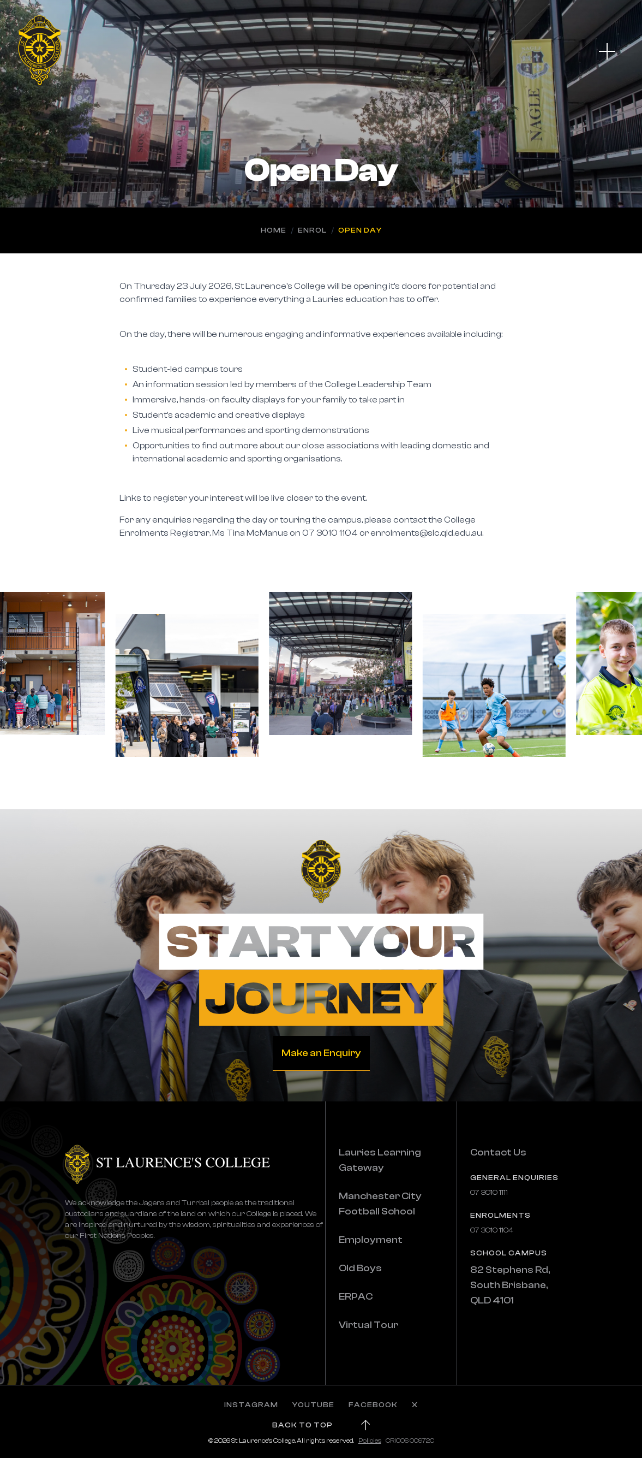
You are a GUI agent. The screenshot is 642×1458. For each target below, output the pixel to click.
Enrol (312, 230)
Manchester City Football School (380, 1203)
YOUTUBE (313, 1405)
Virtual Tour (368, 1325)
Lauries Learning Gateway (380, 1160)
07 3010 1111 (489, 1192)
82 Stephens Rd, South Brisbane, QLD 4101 (510, 1285)
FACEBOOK (373, 1405)
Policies (369, 1440)
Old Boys (360, 1268)
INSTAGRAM (251, 1405)
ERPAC (356, 1296)
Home (273, 230)
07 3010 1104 (491, 1230)
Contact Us (498, 1152)
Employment (371, 1240)
